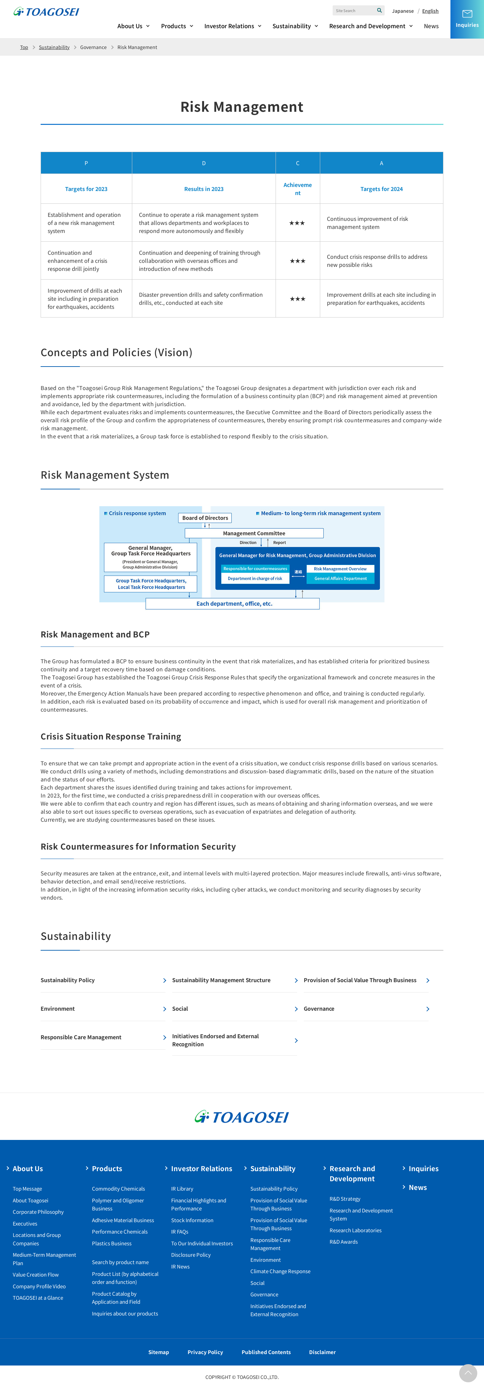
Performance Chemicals (120, 1231)
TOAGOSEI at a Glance (38, 1297)
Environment (265, 1259)
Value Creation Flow (36, 1274)
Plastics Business (112, 1243)
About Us (129, 25)
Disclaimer (322, 1351)
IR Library (182, 1188)
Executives (25, 1223)
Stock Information (192, 1220)
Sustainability (292, 25)
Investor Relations (229, 25)
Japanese (403, 10)
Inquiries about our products (125, 1313)
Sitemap (158, 1351)
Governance (264, 1294)
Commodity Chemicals (118, 1188)
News (431, 25)
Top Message (27, 1188)
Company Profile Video (39, 1286)
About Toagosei (30, 1200)
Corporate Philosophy (38, 1211)
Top (24, 47)
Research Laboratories (356, 1230)
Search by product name (120, 1261)
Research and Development (367, 25)
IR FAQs (179, 1231)
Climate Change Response (280, 1271)
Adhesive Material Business (123, 1220)
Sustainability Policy (274, 1188)
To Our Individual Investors (202, 1243)
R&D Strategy (345, 1198)
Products (173, 25)
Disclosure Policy (191, 1254)
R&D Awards (344, 1241)
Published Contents (266, 1351)
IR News (180, 1266)
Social (257, 1282)
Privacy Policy (205, 1351)
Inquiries (424, 1168)
